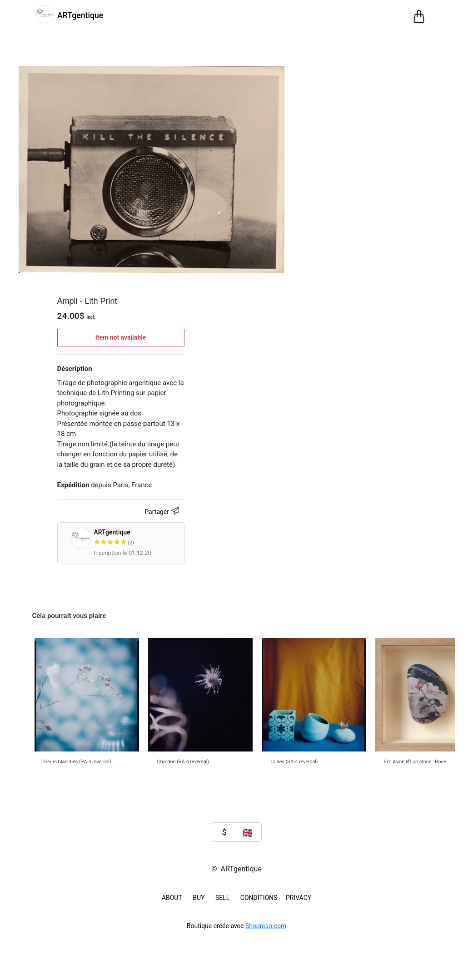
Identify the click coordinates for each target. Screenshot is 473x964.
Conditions (259, 897)
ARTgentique (149, 538)
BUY (198, 897)
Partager (162, 512)
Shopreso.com (265, 925)
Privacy (298, 897)
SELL (222, 897)
